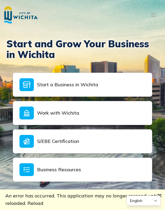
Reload (35, 203)
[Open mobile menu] (153, 15)
